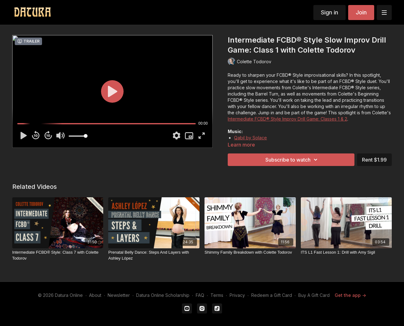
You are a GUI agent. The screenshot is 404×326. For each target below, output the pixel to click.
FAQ (200, 295)
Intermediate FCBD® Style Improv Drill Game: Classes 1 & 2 (287, 119)
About (95, 295)
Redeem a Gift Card (271, 295)
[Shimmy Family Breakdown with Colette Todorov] (250, 252)
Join (361, 12)
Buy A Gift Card (314, 295)
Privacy (237, 295)
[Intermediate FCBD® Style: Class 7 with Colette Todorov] (58, 255)
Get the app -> (350, 295)
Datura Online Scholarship (162, 295)
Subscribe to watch (292, 159)
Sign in (329, 12)
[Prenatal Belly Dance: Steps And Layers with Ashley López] (153, 255)
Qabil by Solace (250, 137)
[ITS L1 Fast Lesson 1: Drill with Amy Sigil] (346, 252)
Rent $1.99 (374, 160)
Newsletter (119, 295)
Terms (216, 295)
